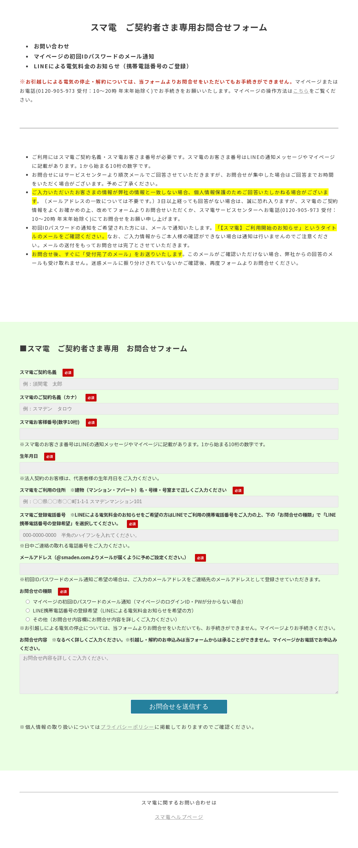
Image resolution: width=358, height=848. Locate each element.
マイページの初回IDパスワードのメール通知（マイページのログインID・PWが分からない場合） (136, 601)
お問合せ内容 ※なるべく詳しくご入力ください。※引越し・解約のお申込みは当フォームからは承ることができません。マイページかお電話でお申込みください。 (178, 643)
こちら (301, 90)
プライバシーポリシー (127, 726)
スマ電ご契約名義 (38, 371)
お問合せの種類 (36, 590)
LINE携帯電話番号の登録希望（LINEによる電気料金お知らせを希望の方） (111, 610)
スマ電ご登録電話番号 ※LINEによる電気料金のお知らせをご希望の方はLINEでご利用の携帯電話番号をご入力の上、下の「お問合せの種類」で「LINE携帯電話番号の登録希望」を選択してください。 (178, 518)
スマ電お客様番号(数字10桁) (50, 421)
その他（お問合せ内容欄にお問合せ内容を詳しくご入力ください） (103, 619)
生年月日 (29, 455)
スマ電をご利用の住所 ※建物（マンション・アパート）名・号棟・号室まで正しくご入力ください (123, 489)
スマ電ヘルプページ (179, 816)
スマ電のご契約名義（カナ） (49, 397)
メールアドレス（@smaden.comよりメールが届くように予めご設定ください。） (104, 557)
